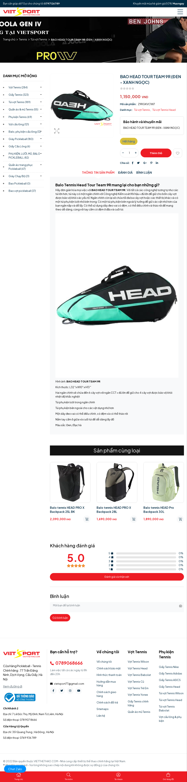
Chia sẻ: (125, 162)
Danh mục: (126, 109)
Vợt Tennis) (18, 87)
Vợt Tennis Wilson (138, 661)
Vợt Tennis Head (137, 668)
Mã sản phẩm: (128, 104)
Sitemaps (103, 709)
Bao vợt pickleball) (22, 190)
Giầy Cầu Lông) (19, 146)
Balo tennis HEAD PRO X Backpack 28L (114, 509)
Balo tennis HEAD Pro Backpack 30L (158, 509)
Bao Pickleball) (19, 183)
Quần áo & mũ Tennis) (23, 109)
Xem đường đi (12, 686)
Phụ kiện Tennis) (20, 117)
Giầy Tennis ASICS (170, 680)
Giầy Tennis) (19, 94)
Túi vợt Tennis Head (164, 109)
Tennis (23, 39)
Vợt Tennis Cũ (136, 681)
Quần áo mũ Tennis (139, 711)
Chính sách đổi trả (107, 702)
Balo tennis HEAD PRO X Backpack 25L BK (67, 509)
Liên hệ (101, 715)
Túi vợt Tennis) (20, 102)
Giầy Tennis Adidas (170, 673)
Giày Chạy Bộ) (19, 176)
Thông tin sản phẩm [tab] (98, 172)
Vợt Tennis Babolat (139, 674)
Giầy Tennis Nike (169, 667)
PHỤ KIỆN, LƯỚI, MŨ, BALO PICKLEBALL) (24, 155)
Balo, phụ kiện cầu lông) (25, 131)
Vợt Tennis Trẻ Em (138, 688)
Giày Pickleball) (21, 139)
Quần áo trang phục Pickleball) (21, 166)
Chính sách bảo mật (109, 668)
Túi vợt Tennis (39, 39)
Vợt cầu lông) (19, 124)
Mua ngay (178, 3)
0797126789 (52, 3)
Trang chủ (9, 39)
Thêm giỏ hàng (156, 154)
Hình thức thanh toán (109, 674)
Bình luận (144, 172)
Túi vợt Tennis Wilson (171, 693)
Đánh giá (125, 172)
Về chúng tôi (104, 661)
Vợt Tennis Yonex (138, 694)
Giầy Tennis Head (169, 686)
